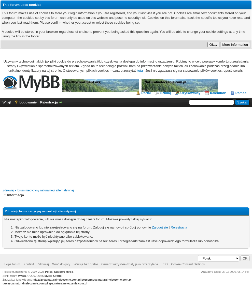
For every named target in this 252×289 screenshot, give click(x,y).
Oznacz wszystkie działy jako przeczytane (129, 264)
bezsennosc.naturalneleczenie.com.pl (106, 279)
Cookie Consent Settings (188, 264)
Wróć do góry (61, 264)
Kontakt (28, 264)
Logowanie (28, 102)
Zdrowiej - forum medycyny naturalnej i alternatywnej (38, 190)
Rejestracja (49, 102)
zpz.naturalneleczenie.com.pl (68, 283)
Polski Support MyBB (59, 271)
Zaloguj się (160, 227)
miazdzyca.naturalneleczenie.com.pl (57, 279)
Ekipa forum (12, 264)
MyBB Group (53, 275)
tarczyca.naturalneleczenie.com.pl (25, 283)
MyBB (22, 275)
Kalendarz (218, 93)
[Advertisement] (126, 145)
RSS (164, 264)
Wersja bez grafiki (86, 264)
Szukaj (165, 93)
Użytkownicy (190, 93)
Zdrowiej (43, 264)
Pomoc (240, 93)
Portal (146, 93)
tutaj (140, 70)
